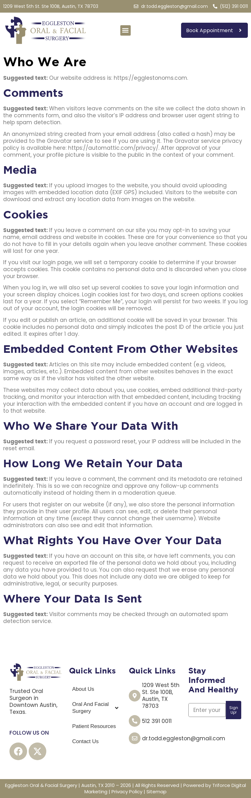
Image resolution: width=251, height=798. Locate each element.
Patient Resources (94, 726)
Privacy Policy (126, 791)
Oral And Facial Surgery (95, 707)
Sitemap (156, 791)
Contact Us (85, 741)
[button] (125, 30)
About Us (83, 689)
